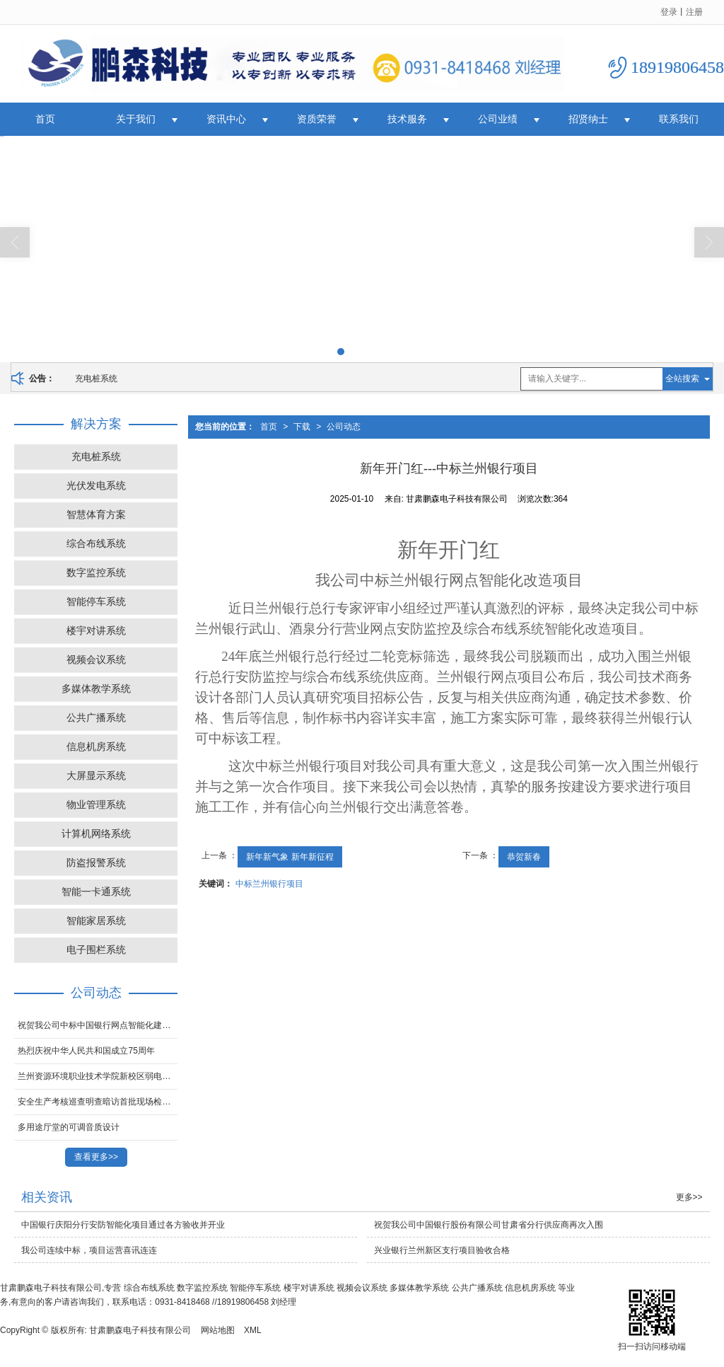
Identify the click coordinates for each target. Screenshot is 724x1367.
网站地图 (218, 1330)
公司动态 (344, 427)
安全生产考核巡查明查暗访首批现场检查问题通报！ (97, 1102)
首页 (45, 119)
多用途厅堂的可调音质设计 (68, 1127)
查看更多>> (96, 1157)
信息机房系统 (96, 746)
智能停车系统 (96, 601)
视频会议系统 (96, 659)
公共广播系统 (96, 717)
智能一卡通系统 (96, 891)
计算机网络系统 (96, 833)
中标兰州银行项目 (269, 884)
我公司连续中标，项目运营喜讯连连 (89, 1250)
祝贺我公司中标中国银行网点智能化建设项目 (97, 1025)
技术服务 (407, 119)
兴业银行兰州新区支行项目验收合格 (442, 1250)
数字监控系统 (96, 572)
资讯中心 (226, 119)
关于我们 (136, 119)
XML (253, 1330)
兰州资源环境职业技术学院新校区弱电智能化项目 (97, 1076)
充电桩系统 (96, 378)
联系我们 (679, 119)
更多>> (689, 1197)
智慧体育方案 (96, 514)
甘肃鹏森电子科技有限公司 (140, 1330)
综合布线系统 (96, 543)
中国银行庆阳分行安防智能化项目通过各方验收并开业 (123, 1225)
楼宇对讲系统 (96, 630)
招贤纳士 (588, 119)
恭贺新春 (524, 857)
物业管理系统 (96, 804)
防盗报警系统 (96, 862)
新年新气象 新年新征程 (289, 857)
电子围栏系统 (96, 949)
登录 (668, 12)
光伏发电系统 (96, 485)
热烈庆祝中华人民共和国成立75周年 (86, 1051)
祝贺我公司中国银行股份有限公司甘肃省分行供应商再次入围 (488, 1225)
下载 (301, 427)
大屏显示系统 (96, 775)
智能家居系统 (96, 920)
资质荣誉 (317, 119)
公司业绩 (498, 119)
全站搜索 (682, 378)
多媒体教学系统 (96, 688)
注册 (694, 12)
